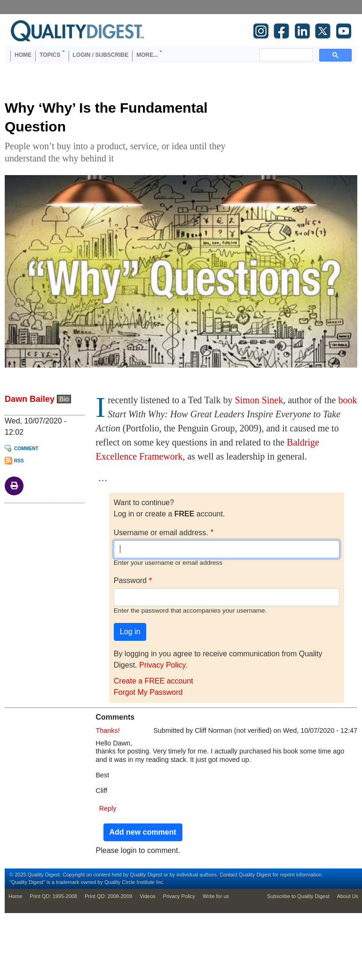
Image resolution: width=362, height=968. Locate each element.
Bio (64, 399)
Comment (26, 448)
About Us (347, 896)
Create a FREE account (153, 681)
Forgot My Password (148, 692)
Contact (228, 874)
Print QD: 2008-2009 (108, 896)
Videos (147, 896)
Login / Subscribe (101, 55)
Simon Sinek (259, 400)
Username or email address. (161, 533)
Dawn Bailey (30, 399)
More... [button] (147, 55)
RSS (19, 460)
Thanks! (108, 730)
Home (23, 55)
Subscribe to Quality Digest (298, 896)
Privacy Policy (162, 665)
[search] (285, 55)
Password (130, 580)
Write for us (216, 896)
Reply (108, 808)
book (347, 400)
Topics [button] (49, 55)
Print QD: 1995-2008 (53, 896)
